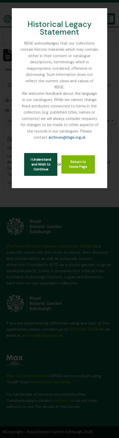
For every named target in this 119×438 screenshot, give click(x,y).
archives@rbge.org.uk (67, 137)
